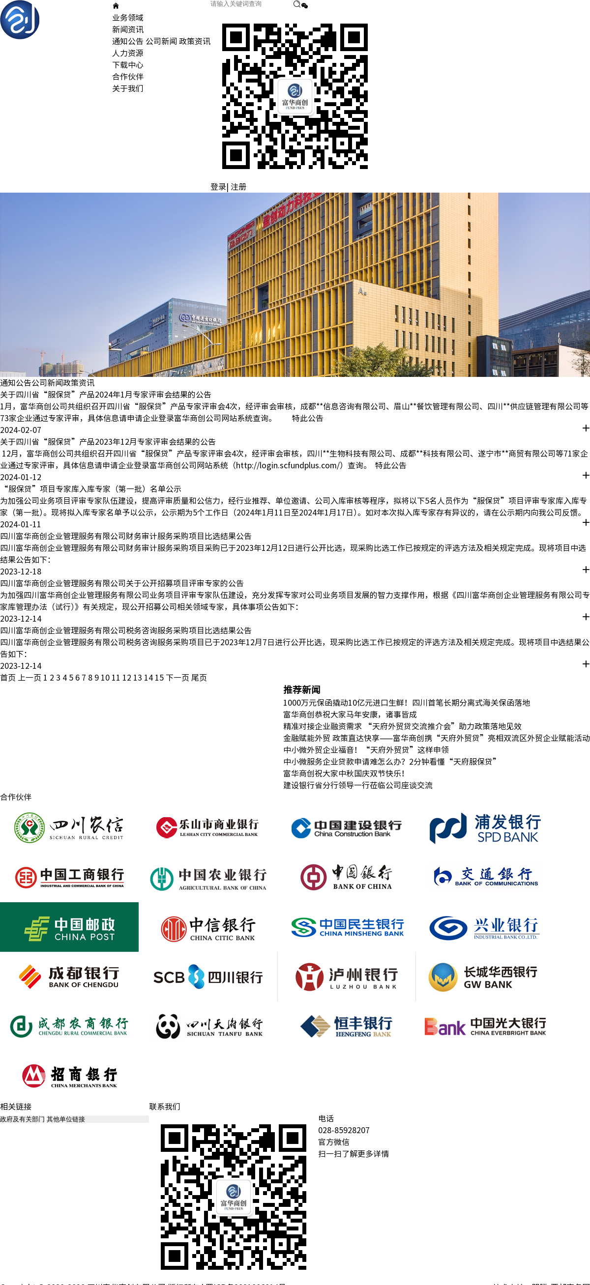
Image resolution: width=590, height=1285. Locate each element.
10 (106, 678)
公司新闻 (161, 41)
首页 (8, 678)
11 (117, 678)
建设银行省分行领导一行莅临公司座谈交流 (358, 785)
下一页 (177, 678)
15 (160, 678)
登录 (218, 187)
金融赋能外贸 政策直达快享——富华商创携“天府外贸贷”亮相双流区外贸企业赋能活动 (436, 738)
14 (149, 678)
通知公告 (128, 41)
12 (127, 678)
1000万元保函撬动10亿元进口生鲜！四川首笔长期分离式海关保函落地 (406, 703)
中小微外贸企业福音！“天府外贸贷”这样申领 (366, 750)
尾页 (199, 678)
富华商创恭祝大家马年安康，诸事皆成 (350, 714)
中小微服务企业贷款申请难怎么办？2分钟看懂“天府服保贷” (392, 762)
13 (138, 678)
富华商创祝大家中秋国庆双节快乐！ (346, 773)
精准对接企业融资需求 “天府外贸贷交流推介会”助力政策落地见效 (402, 726)
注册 (238, 187)
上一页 (29, 678)
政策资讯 (194, 41)
